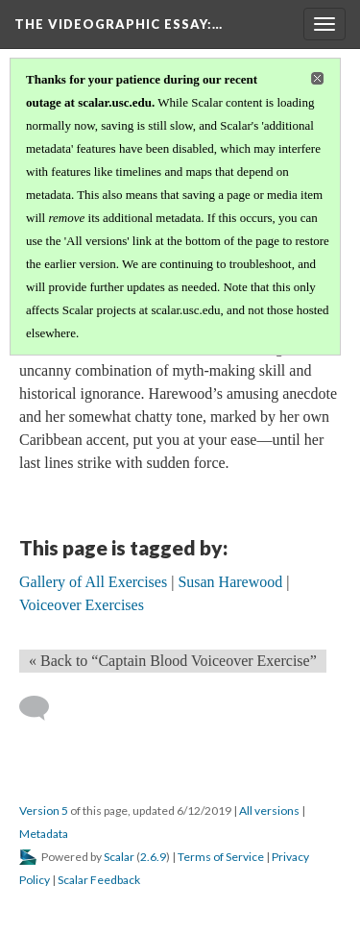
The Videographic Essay (118, 24)
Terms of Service (221, 856)
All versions (269, 810)
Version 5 (43, 810)
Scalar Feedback (99, 880)
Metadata (43, 833)
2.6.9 (153, 856)
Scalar (119, 856)
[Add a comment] (42, 708)
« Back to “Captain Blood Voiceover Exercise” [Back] (173, 660)
